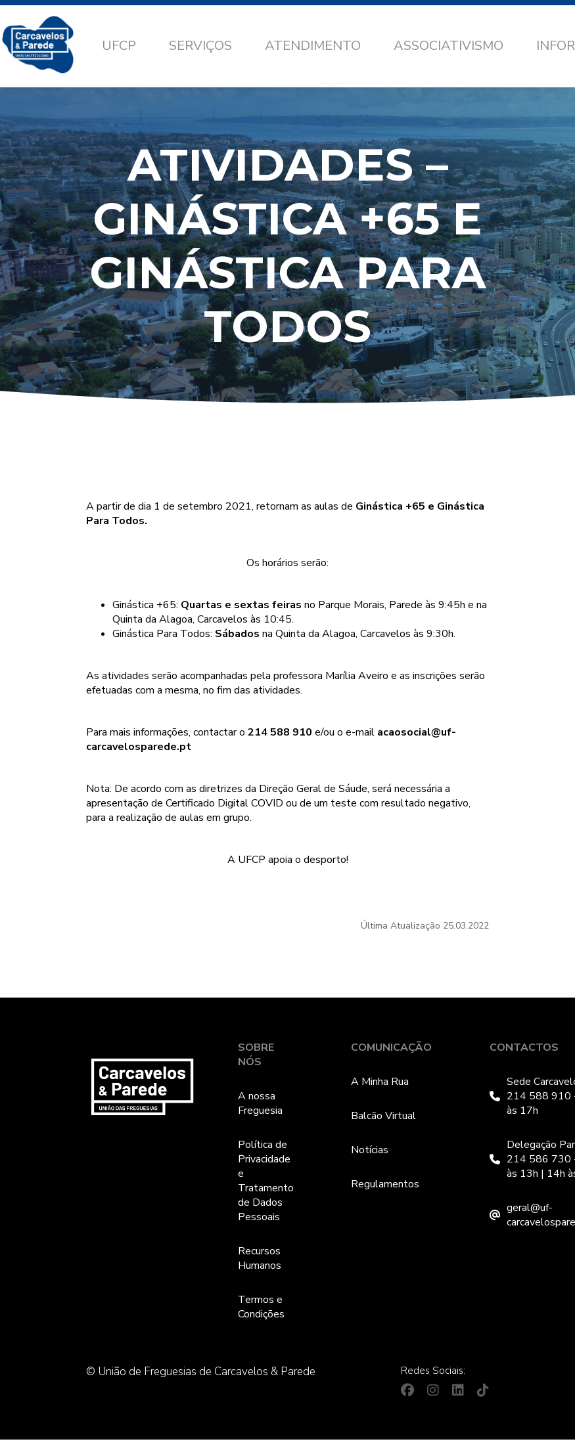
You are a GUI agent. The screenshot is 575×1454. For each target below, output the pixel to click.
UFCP (119, 46)
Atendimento (313, 46)
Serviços (200, 46)
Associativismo (448, 46)
